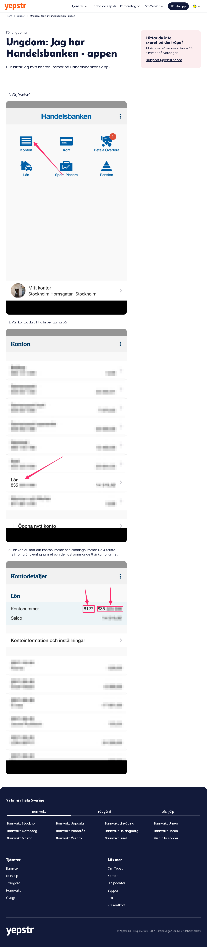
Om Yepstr (116, 868)
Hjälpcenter (116, 883)
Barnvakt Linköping (119, 823)
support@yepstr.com (164, 60)
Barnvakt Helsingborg (121, 831)
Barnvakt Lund (116, 838)
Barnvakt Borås (166, 831)
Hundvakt (13, 891)
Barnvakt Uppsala (70, 823)
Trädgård (13, 883)
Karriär (112, 876)
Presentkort (116, 905)
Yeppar (113, 891)
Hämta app (178, 6)
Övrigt (10, 898)
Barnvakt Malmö (19, 838)
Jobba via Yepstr (104, 6)
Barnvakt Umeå (166, 823)
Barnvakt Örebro (69, 838)
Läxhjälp (12, 876)
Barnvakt (13, 868)
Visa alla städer (166, 838)
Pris (110, 898)
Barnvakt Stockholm (23, 823)
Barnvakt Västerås (70, 831)
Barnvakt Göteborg (22, 831)
